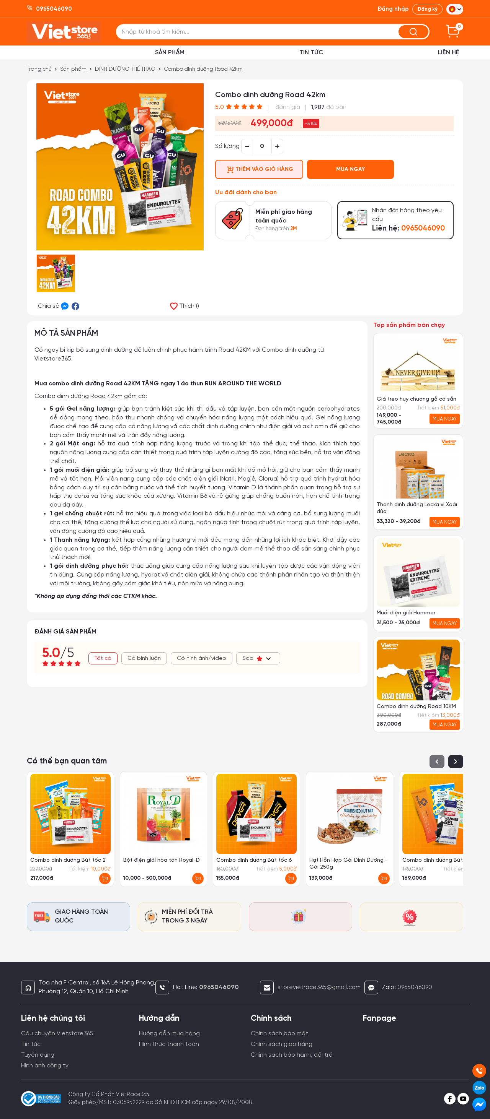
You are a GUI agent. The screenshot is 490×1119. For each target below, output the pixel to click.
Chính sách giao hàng (281, 1044)
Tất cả (103, 658)
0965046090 (414, 987)
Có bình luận (144, 658)
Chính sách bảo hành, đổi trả (292, 1055)
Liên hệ (448, 52)
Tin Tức (311, 52)
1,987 (318, 107)
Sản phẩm (170, 52)
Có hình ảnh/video (201, 658)
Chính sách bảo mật (279, 1033)
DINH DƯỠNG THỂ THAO (126, 69)
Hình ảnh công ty (45, 1065)
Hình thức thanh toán (169, 1044)
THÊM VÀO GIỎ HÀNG (260, 170)
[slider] (244, 107)
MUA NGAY (350, 169)
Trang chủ (39, 69)
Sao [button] (257, 659)
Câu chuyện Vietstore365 (57, 1033)
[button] (454, 9)
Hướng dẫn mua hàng (169, 1033)
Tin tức (31, 1044)
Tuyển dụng (37, 1055)
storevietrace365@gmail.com (319, 987)
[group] (418, 381)
